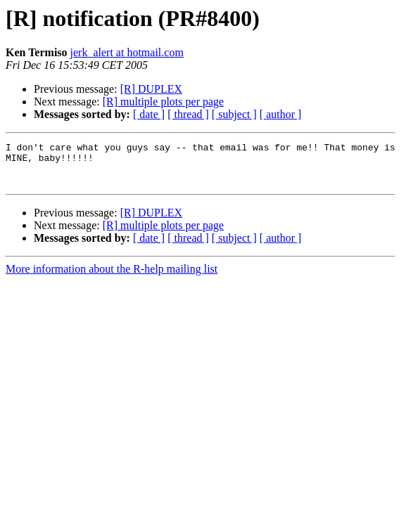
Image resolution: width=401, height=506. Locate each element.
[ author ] (281, 114)
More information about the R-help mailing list (111, 277)
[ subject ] (234, 114)
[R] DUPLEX (151, 89)
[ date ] (149, 114)
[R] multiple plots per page (163, 102)
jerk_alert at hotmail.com (127, 52)
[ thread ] (188, 114)
